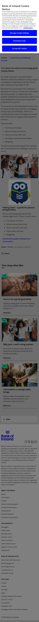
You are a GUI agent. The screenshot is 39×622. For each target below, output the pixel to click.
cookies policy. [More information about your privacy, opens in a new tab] (28, 27)
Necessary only (19, 39)
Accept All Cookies (19, 47)
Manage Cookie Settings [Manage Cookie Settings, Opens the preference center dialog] (19, 32)
